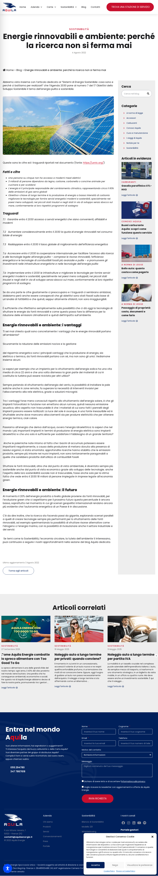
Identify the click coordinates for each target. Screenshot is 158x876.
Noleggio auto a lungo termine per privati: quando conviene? (78, 657)
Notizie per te (132, 143)
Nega (115, 865)
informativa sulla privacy (133, 781)
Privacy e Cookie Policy (125, 871)
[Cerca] (148, 93)
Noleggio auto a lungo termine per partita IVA (131, 657)
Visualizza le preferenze (139, 865)
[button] (152, 836)
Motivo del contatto (91, 750)
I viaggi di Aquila (134, 138)
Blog (83, 7)
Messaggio (87, 762)
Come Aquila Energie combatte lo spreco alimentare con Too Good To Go (25, 659)
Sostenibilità (69, 7)
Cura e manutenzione (137, 133)
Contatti (95, 7)
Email (84, 738)
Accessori (131, 118)
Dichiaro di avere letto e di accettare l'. (115, 781)
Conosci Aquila (133, 128)
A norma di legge (134, 113)
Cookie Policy (109, 871)
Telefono (123, 738)
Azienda (36, 7)
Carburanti (131, 123)
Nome (85, 727)
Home (22, 7)
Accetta (95, 865)
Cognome (124, 727)
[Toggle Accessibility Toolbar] (7, 868)
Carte (51, 7)
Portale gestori (129, 830)
